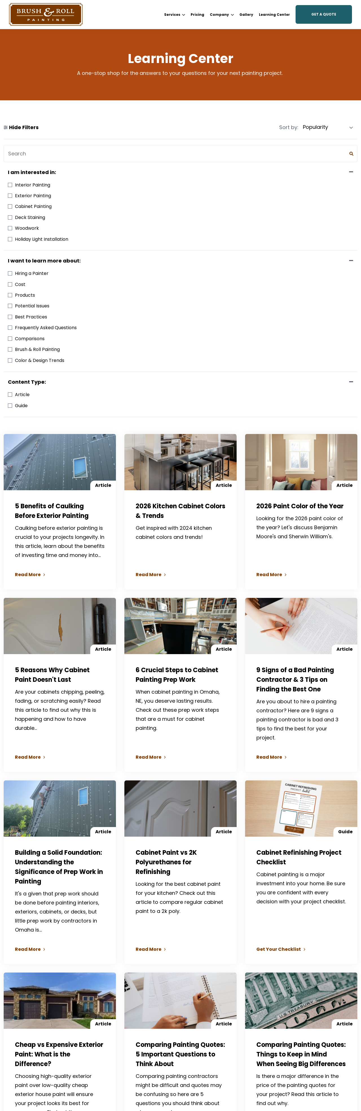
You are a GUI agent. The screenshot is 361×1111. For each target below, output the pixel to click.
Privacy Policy (338, 1079)
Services (174, 14)
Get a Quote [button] (323, 14)
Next (233, 934)
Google (25, 1030)
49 (218, 934)
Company (222, 14)
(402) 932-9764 (49, 1005)
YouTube (26, 1038)
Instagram (28, 1022)
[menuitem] (174, 14)
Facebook (27, 1013)
